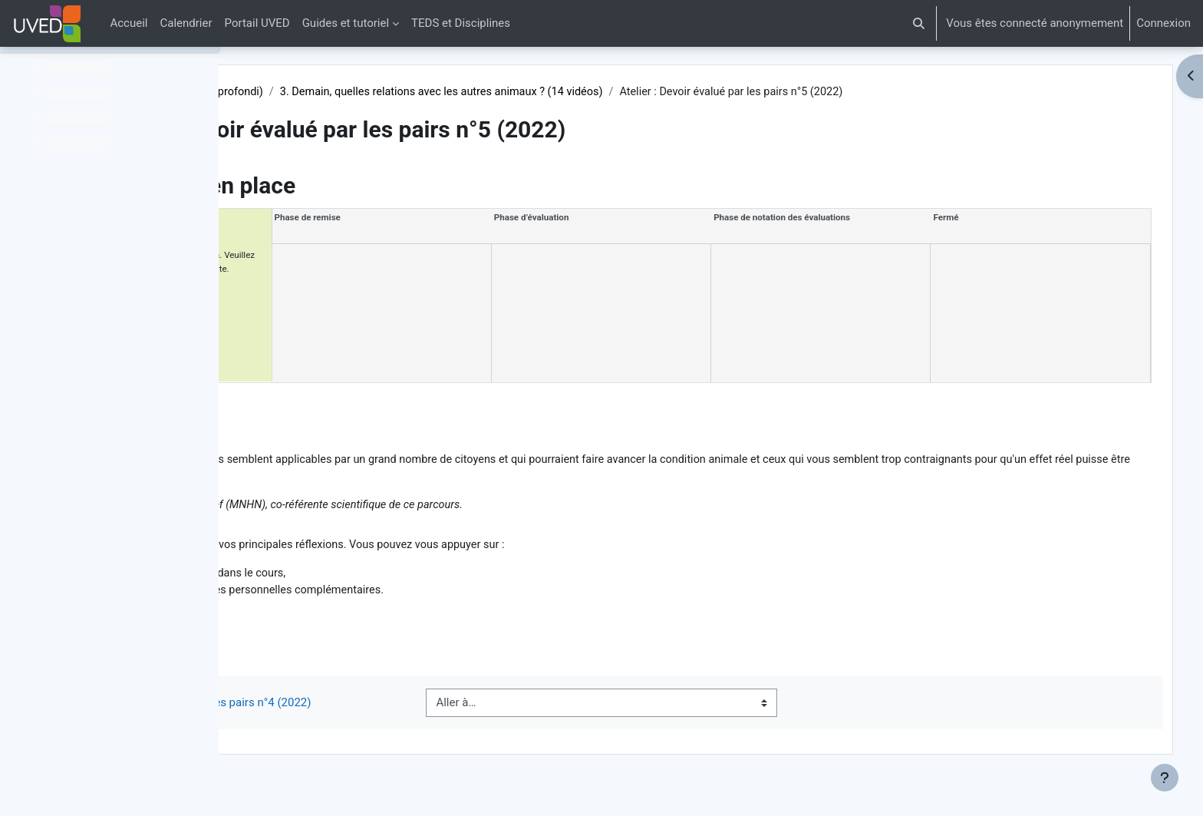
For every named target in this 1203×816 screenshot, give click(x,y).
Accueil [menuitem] (128, 23)
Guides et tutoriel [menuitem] (345, 23)
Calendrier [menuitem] (186, 23)
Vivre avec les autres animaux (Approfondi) (385, 92)
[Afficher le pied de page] (1164, 777)
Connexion (1163, 23)
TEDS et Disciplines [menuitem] (460, 23)
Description (318, 405)
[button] (919, 23)
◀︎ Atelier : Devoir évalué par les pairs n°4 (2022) (411, 719)
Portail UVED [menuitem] (257, 23)
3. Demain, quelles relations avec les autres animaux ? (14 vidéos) (680, 92)
